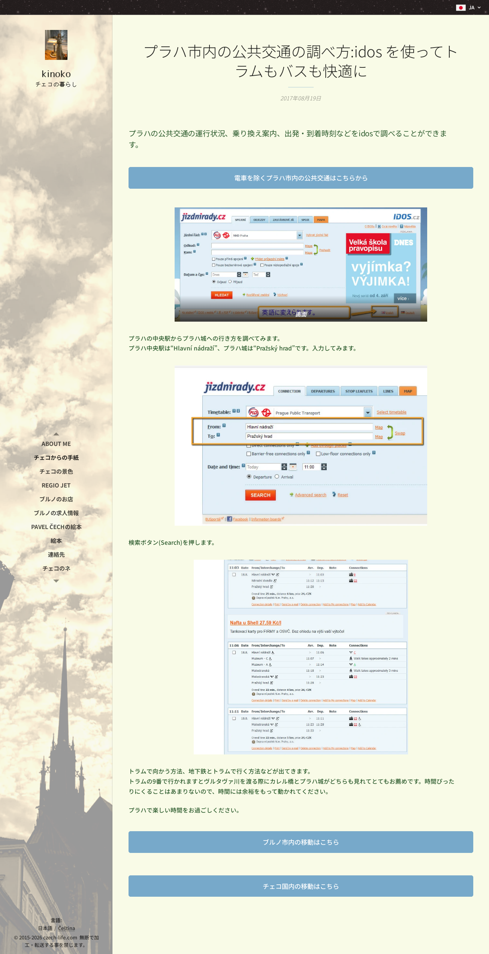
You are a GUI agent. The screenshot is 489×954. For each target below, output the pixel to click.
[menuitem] (56, 443)
